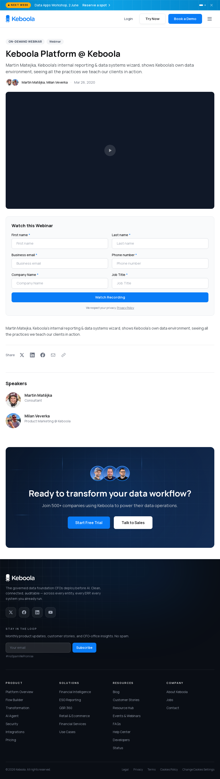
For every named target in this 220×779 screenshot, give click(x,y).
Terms (152, 769)
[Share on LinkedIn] (32, 355)
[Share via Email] (53, 355)
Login (128, 18)
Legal (125, 769)
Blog (116, 692)
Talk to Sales (133, 522)
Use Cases (67, 732)
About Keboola (177, 692)
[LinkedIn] (37, 612)
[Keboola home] (20, 19)
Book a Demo (185, 18)
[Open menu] (209, 19)
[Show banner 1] (201, 5)
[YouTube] (50, 612)
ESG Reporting (70, 700)
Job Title (120, 274)
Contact (172, 708)
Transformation (17, 708)
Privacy (138, 769)
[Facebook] (24, 612)
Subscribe (84, 647)
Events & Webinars (126, 716)
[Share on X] (22, 355)
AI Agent (12, 716)
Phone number (124, 255)
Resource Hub (123, 708)
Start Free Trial (88, 522)
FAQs (117, 724)
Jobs (169, 700)
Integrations (15, 732)
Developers (121, 740)
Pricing (11, 740)
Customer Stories (126, 700)
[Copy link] (63, 355)
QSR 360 (65, 708)
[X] (11, 612)
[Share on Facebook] (42, 355)
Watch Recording (110, 297)
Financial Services (72, 724)
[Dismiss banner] (211, 5)
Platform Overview (19, 692)
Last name (121, 235)
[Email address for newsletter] (38, 648)
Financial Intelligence (75, 692)
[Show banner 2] (205, 5)
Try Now (152, 18)
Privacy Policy (125, 308)
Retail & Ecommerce (74, 716)
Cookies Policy (169, 769)
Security (12, 724)
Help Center (122, 732)
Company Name (25, 274)
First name (21, 235)
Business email (24, 255)
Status (118, 748)
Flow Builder (14, 700)
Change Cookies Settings (198, 769)
